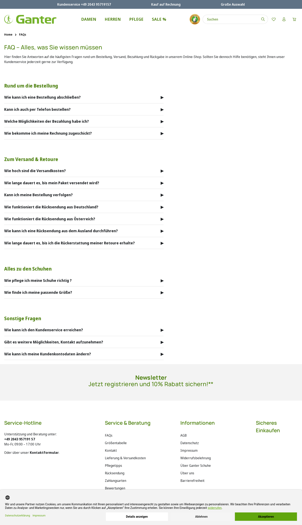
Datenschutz (189, 443)
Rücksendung (114, 473)
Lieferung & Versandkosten (125, 458)
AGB (183, 435)
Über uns (187, 473)
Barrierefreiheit (192, 480)
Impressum (189, 450)
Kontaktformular (44, 452)
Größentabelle (116, 443)
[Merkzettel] (273, 19)
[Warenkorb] (294, 19)
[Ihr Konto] (284, 19)
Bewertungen (115, 488)
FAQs (108, 435)
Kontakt (111, 450)
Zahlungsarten (115, 480)
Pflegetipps (113, 465)
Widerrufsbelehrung (195, 458)
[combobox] (230, 19)
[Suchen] (263, 19)
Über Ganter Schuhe (195, 465)
